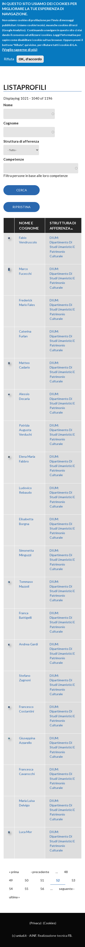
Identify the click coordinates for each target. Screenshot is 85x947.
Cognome (11, 123)
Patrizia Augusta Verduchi (25, 430)
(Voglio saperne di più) (19, 44)
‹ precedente (40, 872)
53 (73, 880)
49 (11, 880)
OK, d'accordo (30, 54)
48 (66, 872)
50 (26, 880)
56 (42, 889)
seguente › (66, 889)
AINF (32, 935)
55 (26, 889)
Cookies (49, 923)
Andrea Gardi (28, 644)
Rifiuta (9, 54)
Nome (8, 105)
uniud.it (21, 935)
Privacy (35, 923)
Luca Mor (25, 832)
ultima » (14, 897)
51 (42, 880)
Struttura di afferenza (21, 141)
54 (11, 889)
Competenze (13, 159)
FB (70, 935)
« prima (14, 872)
